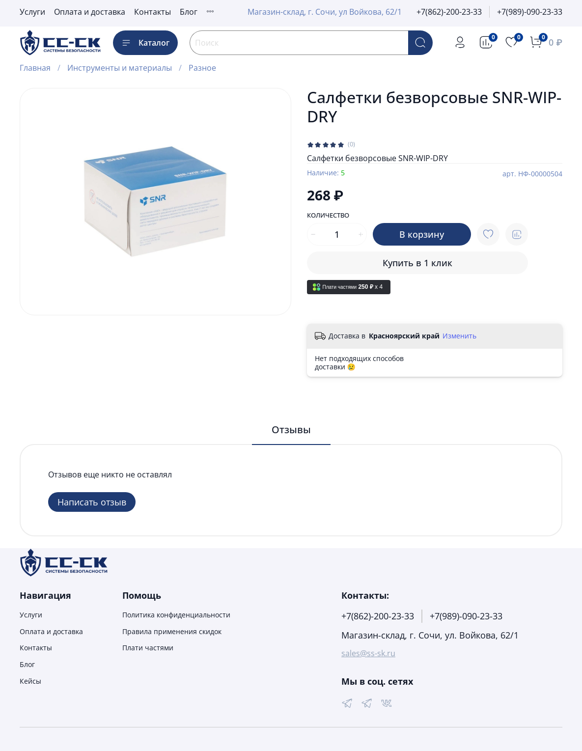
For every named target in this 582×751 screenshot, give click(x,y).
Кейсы (30, 681)
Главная (35, 67)
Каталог (145, 42)
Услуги (32, 11)
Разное (202, 67)
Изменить (459, 336)
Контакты (152, 11)
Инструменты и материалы (119, 67)
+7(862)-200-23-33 (449, 11)
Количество (328, 216)
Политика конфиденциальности (176, 614)
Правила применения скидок (172, 631)
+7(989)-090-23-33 (529, 11)
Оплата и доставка (89, 11)
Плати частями (147, 647)
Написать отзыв (91, 502)
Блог (188, 11)
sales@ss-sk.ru (368, 653)
